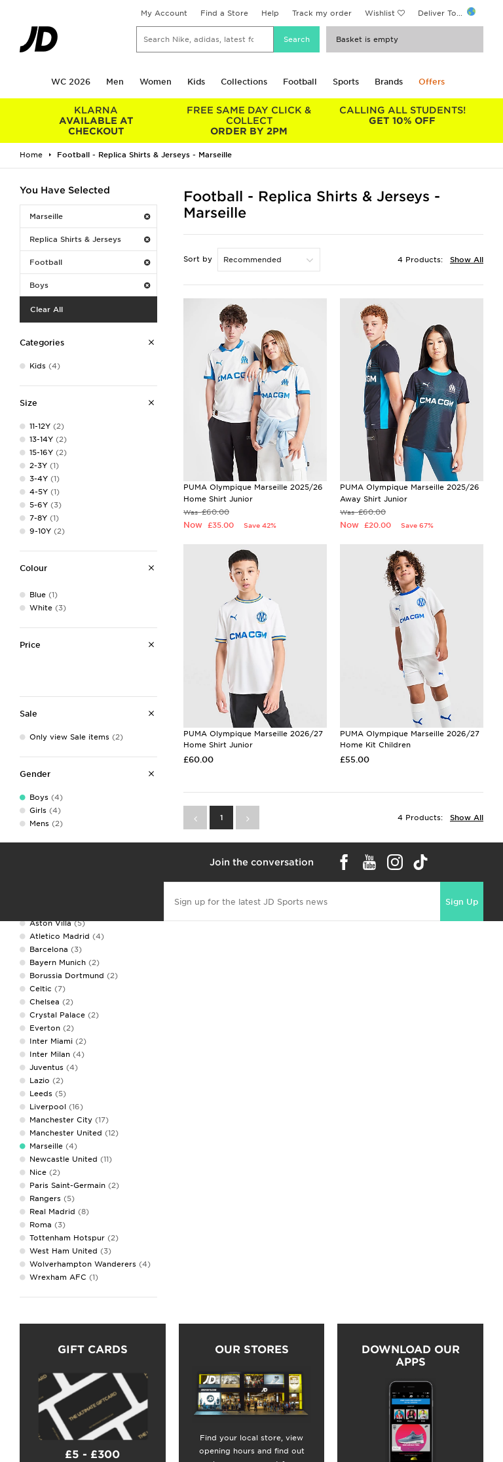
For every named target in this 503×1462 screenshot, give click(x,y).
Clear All (46, 309)
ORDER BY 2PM (249, 120)
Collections (244, 82)
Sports (346, 82)
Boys (89, 285)
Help (270, 13)
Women (156, 82)
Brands (389, 82)
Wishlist (380, 13)
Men (115, 82)
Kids (196, 82)
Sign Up (461, 902)
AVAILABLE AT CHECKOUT (96, 120)
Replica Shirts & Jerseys (89, 239)
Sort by (197, 259)
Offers (432, 82)
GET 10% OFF (402, 115)
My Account (164, 13)
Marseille (89, 216)
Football (300, 82)
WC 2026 (70, 82)
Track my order (322, 13)
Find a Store (224, 13)
